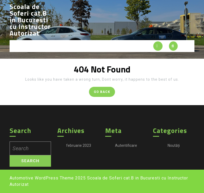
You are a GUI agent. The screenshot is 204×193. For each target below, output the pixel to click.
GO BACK (104, 93)
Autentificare (126, 177)
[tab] (158, 46)
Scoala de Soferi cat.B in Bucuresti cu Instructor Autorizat (30, 20)
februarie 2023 (78, 177)
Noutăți (174, 177)
